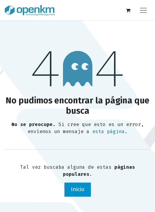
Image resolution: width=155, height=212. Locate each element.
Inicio (77, 189)
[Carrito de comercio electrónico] (128, 10)
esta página (108, 131)
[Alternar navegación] (143, 10)
